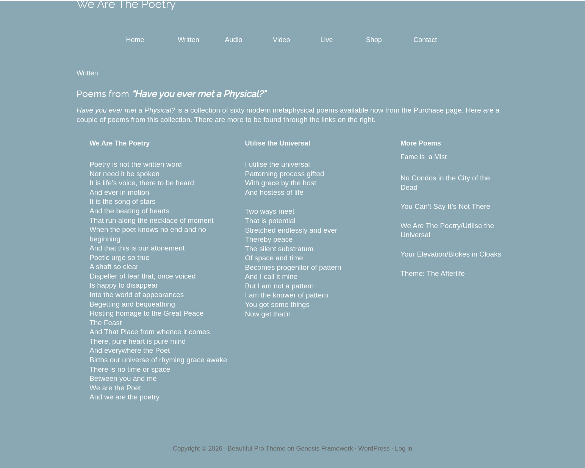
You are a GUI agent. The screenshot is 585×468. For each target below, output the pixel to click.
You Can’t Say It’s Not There (446, 206)
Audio (233, 40)
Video (281, 40)
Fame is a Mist (423, 157)
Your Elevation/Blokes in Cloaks (450, 254)
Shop (374, 40)
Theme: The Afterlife (432, 273)
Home (135, 40)
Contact (425, 40)
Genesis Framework (324, 448)
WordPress (374, 448)
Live (326, 40)
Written (188, 40)
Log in (403, 448)
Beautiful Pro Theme (257, 448)
